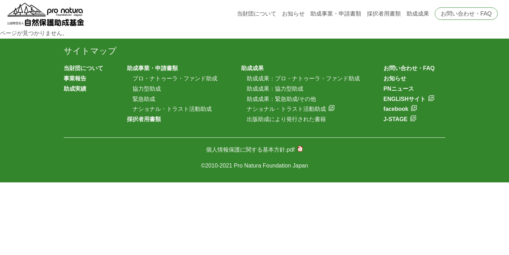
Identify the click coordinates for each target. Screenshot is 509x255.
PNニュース (399, 89)
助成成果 (417, 14)
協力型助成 (147, 89)
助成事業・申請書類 (335, 14)
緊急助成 (144, 99)
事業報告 (75, 78)
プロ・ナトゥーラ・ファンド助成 (175, 78)
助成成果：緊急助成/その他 (281, 99)
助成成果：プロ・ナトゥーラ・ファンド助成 (303, 78)
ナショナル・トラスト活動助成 (172, 109)
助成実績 (75, 89)
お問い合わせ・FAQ (466, 14)
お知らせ (293, 14)
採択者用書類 (384, 14)
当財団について (256, 14)
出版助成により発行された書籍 (286, 119)
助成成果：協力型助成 (275, 89)
